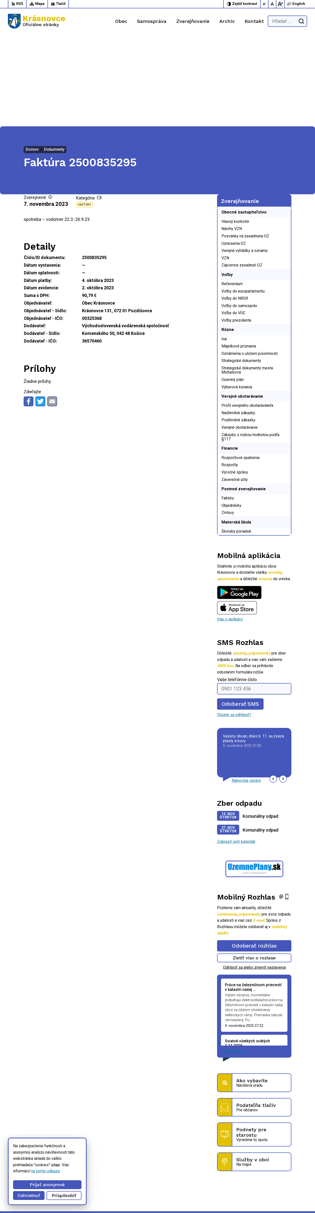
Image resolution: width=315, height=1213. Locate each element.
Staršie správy (233, 958)
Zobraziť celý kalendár (236, 749)
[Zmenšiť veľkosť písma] (264, 4)
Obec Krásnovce (138, 1199)
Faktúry (84, 113)
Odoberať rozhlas (254, 854)
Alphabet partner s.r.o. (72, 1199)
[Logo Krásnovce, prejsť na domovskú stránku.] (36, 21)
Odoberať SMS (240, 612)
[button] (273, 687)
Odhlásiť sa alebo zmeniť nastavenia (254, 875)
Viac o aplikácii (230, 527)
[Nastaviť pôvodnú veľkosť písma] (272, 4)
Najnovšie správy (246, 688)
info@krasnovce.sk (218, 1180)
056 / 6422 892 (215, 1174)
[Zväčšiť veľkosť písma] (280, 4)
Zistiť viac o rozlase (254, 866)
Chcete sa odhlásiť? (234, 623)
